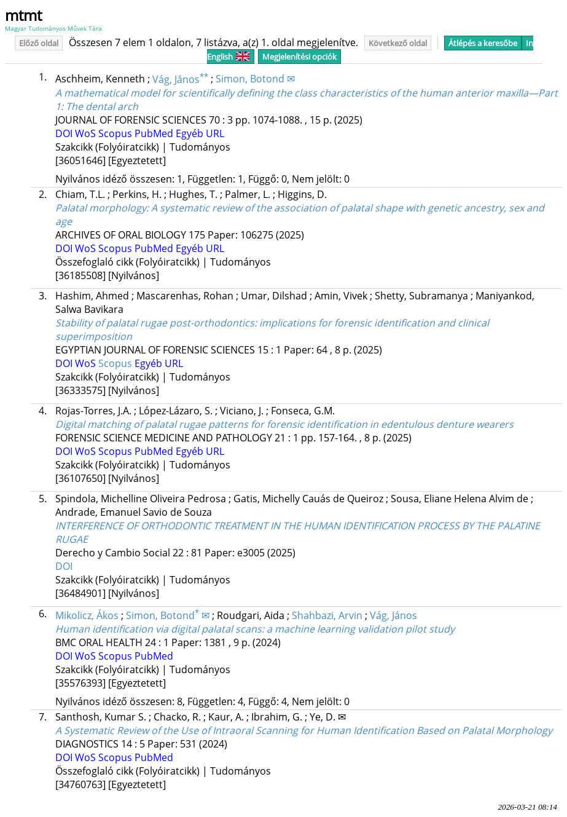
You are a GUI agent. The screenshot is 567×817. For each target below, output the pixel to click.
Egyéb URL (200, 133)
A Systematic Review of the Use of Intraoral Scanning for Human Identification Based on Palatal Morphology (303, 730)
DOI (65, 133)
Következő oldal (398, 43)
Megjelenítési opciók (299, 56)
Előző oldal (38, 43)
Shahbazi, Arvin (327, 615)
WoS (86, 133)
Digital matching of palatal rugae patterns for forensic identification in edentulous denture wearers (284, 424)
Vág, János (180, 79)
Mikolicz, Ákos (87, 615)
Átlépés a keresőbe (482, 43)
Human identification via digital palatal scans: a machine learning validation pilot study (255, 629)
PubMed (155, 133)
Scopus (116, 133)
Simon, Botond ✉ (255, 79)
